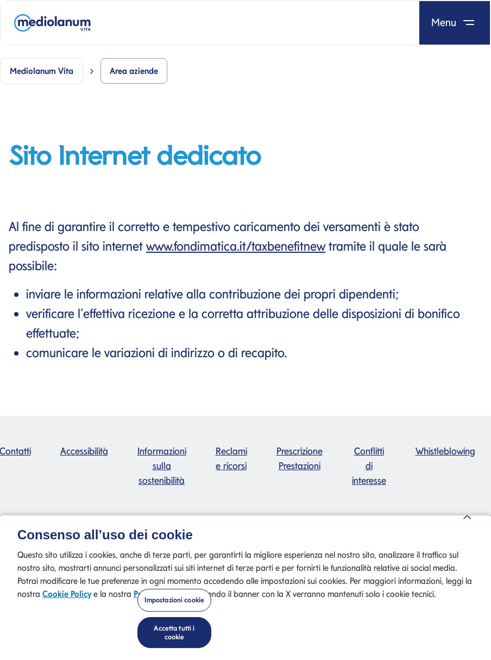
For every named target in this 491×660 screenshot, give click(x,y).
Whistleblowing (445, 451)
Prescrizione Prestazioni (299, 458)
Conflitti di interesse (369, 465)
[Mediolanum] (52, 23)
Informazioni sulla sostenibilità (161, 465)
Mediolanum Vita (41, 71)
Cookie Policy (66, 601)
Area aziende (134, 71)
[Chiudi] (467, 522)
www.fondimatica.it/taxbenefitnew (235, 246)
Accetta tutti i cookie (174, 639)
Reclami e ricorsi (231, 458)
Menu (455, 22)
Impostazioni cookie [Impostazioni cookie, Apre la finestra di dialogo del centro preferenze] (174, 607)
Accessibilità (84, 451)
